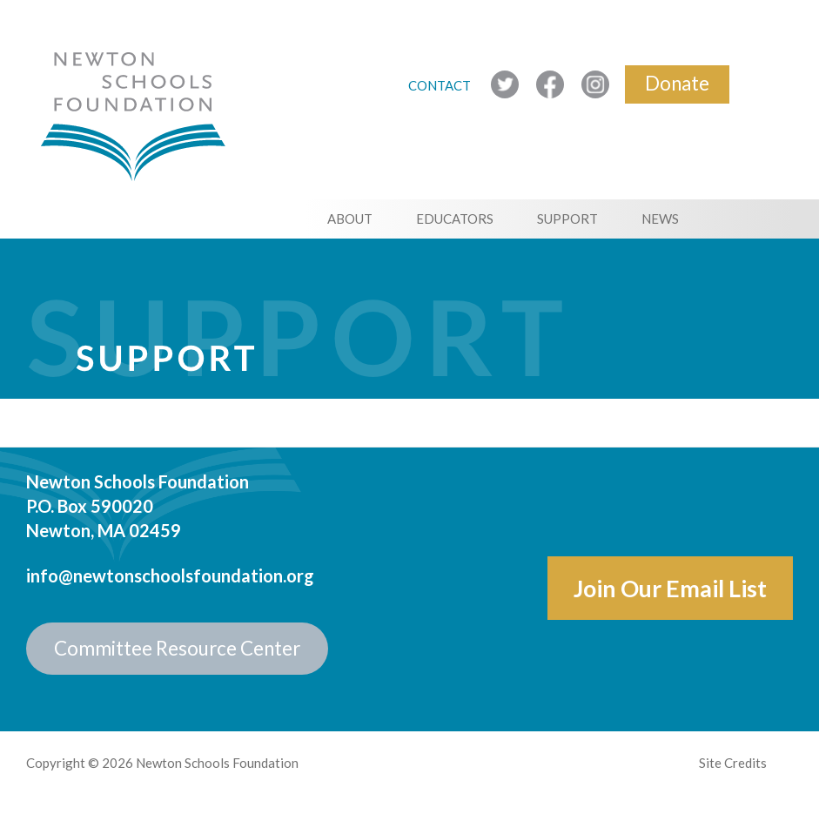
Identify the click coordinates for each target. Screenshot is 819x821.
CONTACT (440, 85)
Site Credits (733, 763)
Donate (677, 83)
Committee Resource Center (177, 648)
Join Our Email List (670, 588)
